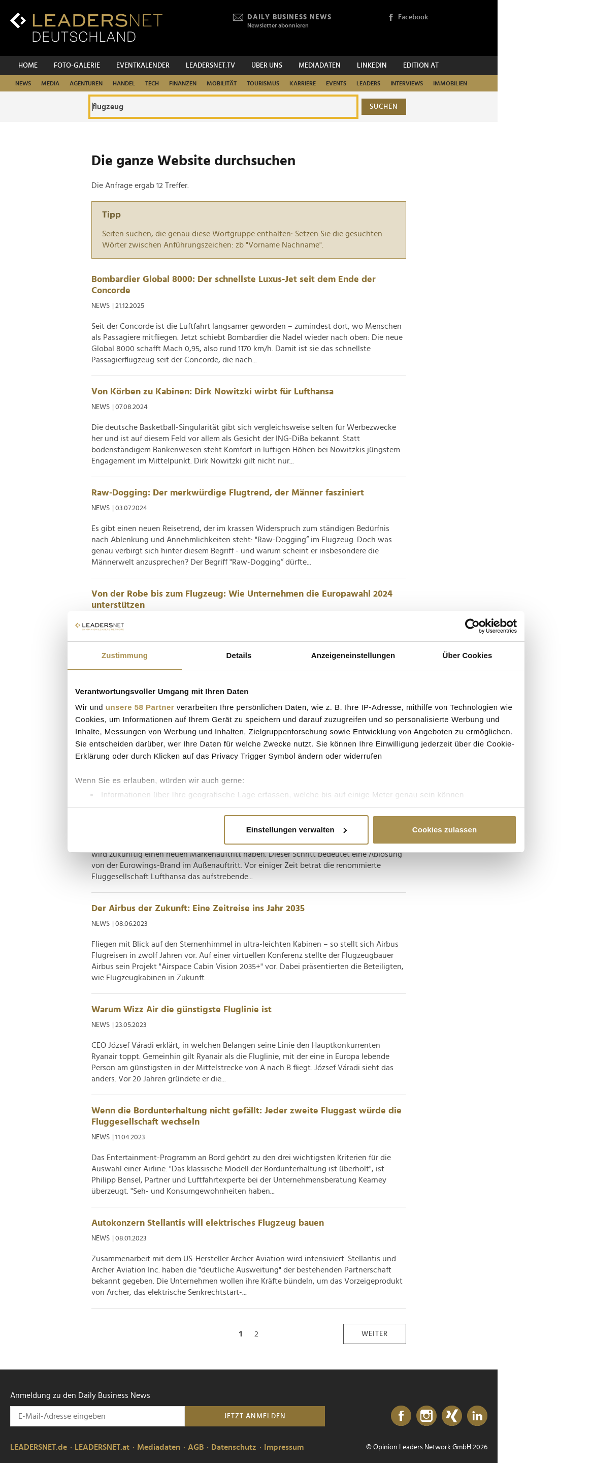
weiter (374, 1333)
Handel (124, 83)
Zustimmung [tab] (125, 655)
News (23, 83)
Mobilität (222, 83)
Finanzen (182, 83)
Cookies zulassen (444, 829)
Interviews (406, 83)
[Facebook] (401, 1416)
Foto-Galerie (77, 65)
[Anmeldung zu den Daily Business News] (97, 1416)
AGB (196, 1447)
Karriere (302, 83)
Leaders (368, 83)
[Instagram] (426, 1416)
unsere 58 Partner (140, 707)
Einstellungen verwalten (296, 829)
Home (28, 65)
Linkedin (372, 65)
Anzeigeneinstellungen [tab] (353, 655)
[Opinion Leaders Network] (463, 28)
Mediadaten (320, 65)
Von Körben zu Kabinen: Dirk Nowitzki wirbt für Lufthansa (212, 391)
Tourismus (263, 83)
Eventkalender (143, 65)
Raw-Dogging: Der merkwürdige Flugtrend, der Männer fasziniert (227, 492)
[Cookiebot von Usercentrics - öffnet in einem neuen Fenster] (472, 626)
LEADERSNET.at (102, 1447)
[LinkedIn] (477, 1416)
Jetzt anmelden (255, 1416)
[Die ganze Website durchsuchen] (223, 107)
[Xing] (452, 1416)
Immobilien (450, 83)
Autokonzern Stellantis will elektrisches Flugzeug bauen (207, 1223)
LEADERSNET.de (38, 1447)
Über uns (266, 65)
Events (336, 83)
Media (50, 83)
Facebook (407, 18)
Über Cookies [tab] (467, 655)
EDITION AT (421, 65)
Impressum (284, 1447)
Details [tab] (239, 655)
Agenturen (86, 83)
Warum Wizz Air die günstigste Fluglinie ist (181, 1009)
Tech (152, 83)
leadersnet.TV (210, 65)
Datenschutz (233, 1447)
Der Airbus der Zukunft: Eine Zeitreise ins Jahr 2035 (198, 908)
